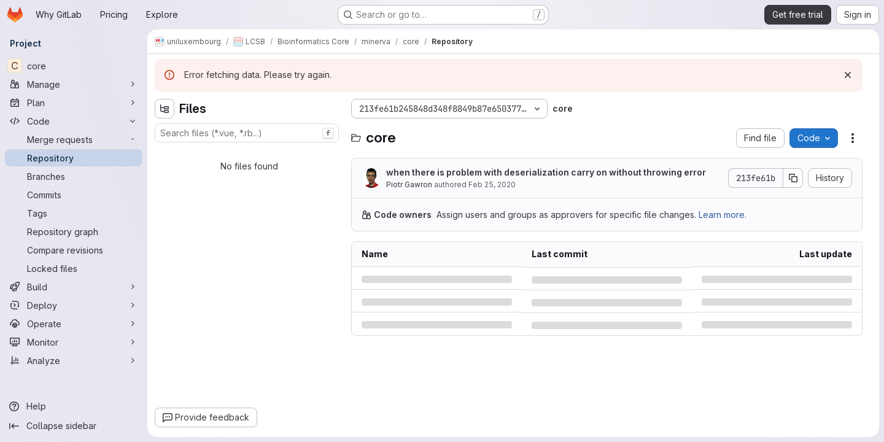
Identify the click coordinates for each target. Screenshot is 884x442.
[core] (73, 65)
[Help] (73, 406)
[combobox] (247, 132)
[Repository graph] (73, 231)
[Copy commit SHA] (793, 178)
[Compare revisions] (73, 249)
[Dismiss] (847, 75)
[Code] (73, 121)
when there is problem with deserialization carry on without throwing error (546, 172)
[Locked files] (73, 268)
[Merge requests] (73, 139)
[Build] (73, 286)
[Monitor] (73, 342)
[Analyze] (73, 360)
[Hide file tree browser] (164, 108)
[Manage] (73, 84)
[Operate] (73, 323)
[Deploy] (73, 305)
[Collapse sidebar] (73, 426)
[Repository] (73, 157)
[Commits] (73, 194)
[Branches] (73, 176)
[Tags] (73, 213)
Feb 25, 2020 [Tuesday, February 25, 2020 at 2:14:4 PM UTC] (492, 184)
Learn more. (722, 214)
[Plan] (73, 102)
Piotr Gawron (409, 184)
